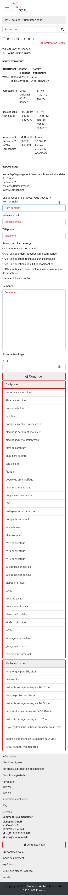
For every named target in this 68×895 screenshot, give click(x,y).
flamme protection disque (20, 695)
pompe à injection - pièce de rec (24, 424)
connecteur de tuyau (17, 606)
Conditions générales (14, 775)
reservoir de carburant (18, 654)
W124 (9, 630)
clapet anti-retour (15, 582)
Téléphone (8, 229)
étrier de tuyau (14, 598)
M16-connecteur (15, 558)
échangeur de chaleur (18, 638)
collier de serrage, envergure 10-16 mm (28, 687)
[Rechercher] (30, 30)
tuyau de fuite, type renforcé (22, 746)
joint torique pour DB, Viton (21, 671)
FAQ (4, 805)
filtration (10, 471)
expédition (8, 864)
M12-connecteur (15, 543)
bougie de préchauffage (19, 479)
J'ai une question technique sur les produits (28, 258)
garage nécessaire (16, 646)
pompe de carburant (17, 519)
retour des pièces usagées (17, 871)
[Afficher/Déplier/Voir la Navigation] (7, 7)
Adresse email (10, 215)
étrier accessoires (16, 400)
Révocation (8, 781)
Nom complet (10, 201)
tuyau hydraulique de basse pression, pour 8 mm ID (33, 729)
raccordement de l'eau (18, 487)
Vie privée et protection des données (23, 768)
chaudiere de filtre (16, 455)
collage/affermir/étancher (21, 511)
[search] (62, 30)
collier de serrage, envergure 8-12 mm (27, 719)
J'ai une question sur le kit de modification (27, 264)
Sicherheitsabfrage (13, 354)
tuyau (9, 590)
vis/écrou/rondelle (16, 614)
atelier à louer (11, 278)
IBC (8, 503)
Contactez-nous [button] (34, 844)
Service (6, 792)
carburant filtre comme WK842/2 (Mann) (29, 711)
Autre (25, 278)
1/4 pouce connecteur (18, 566)
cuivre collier (13, 679)
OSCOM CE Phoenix (34, 890)
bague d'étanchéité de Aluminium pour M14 (31, 738)
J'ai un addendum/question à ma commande (29, 253)
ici (50, 197)
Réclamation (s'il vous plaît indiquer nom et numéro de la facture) (33, 271)
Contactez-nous (33, 20)
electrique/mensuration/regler (23, 440)
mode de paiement (13, 858)
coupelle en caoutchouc (19, 495)
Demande (8, 286)
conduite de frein (15, 408)
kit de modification (16, 622)
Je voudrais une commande (19, 248)
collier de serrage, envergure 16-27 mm (28, 703)
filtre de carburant (16, 447)
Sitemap (7, 812)
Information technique (15, 799)
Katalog (16, 20)
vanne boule (13, 527)
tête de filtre (13, 463)
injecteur (11, 416)
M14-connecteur (15, 551)
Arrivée (6, 877)
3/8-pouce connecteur (18, 574)
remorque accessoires (18, 392)
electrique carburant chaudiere (23, 432)
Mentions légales (12, 762)
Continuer (34, 376)
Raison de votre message (16, 243)
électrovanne (13, 535)
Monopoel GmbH (36, 886)
